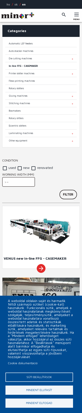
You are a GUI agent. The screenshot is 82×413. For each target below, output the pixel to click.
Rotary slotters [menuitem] (16, 88)
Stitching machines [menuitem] (19, 103)
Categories (17, 31)
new (26, 168)
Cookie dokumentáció (23, 363)
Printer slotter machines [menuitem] (21, 73)
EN (24, 4)
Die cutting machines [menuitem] (20, 58)
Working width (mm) (18, 174)
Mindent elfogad (39, 403)
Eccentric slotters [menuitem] (17, 125)
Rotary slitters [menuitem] (16, 118)
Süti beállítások (39, 377)
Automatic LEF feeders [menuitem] (21, 43)
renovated (45, 168)
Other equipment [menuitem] (18, 140)
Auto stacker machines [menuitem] (21, 51)
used (12, 168)
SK (16, 4)
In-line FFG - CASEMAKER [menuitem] (23, 66)
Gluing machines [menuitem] (18, 95)
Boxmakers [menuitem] (15, 110)
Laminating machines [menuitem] (21, 133)
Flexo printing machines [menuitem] (22, 81)
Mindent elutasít (39, 390)
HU (8, 4)
